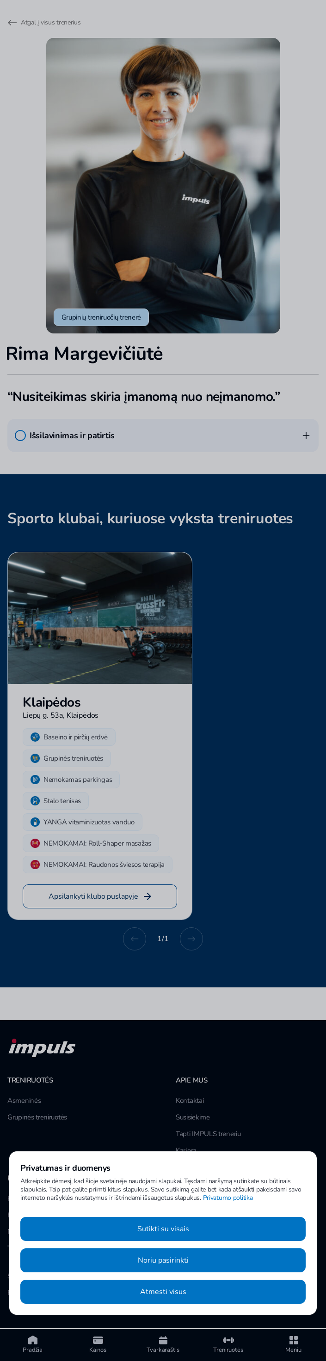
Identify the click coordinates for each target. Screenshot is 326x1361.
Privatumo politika (228, 1197)
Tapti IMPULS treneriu (208, 1133)
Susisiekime (193, 1117)
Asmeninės (24, 1100)
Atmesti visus (163, 1292)
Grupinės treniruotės (37, 1117)
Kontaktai (189, 1100)
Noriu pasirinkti (163, 1260)
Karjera (186, 1150)
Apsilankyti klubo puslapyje (100, 896)
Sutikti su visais (163, 1229)
